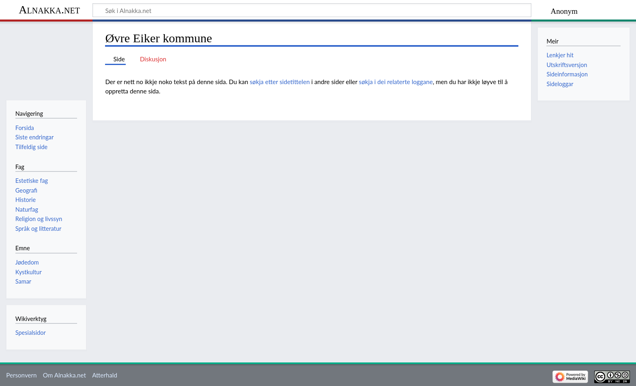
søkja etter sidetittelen (280, 81)
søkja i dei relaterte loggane (396, 81)
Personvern (21, 375)
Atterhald (104, 375)
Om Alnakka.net (64, 375)
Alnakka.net (49, 9)
